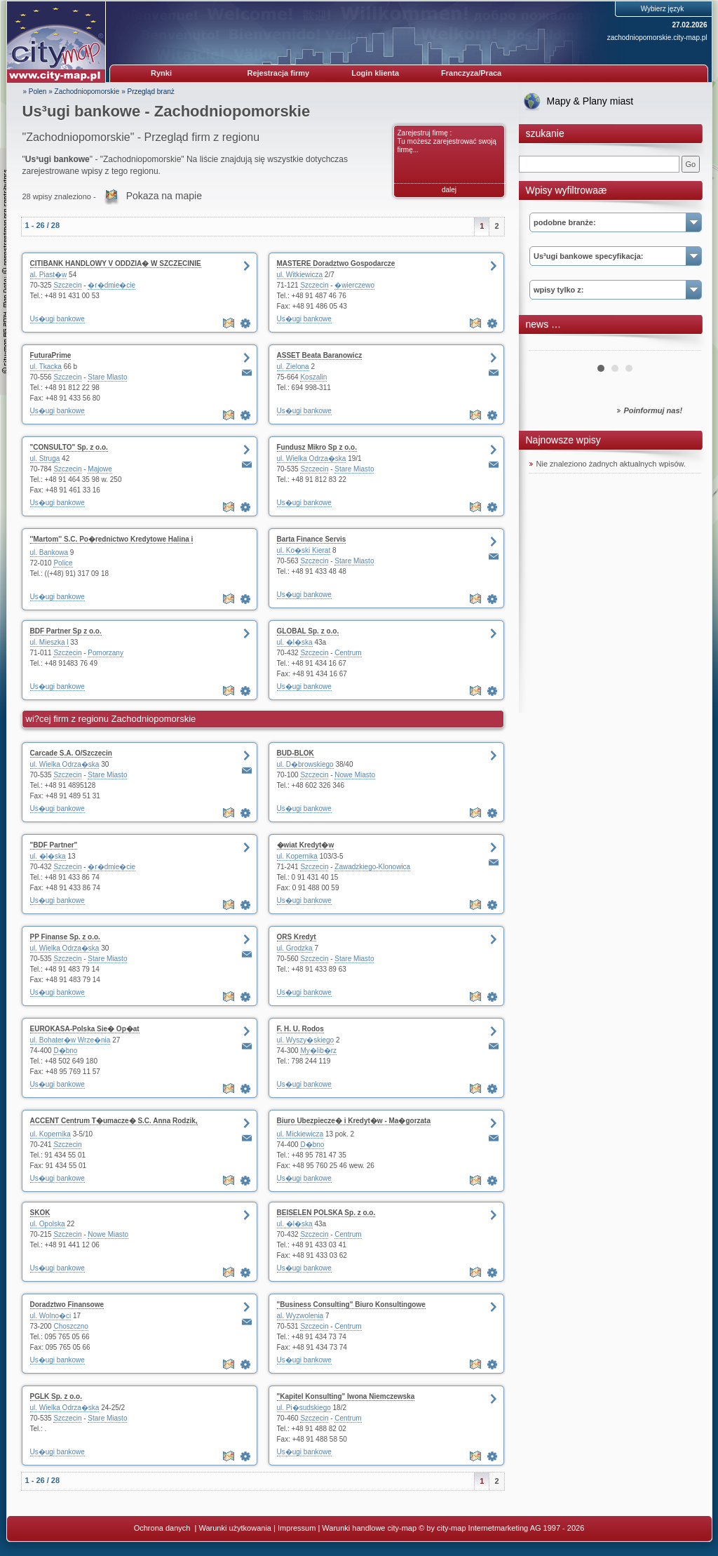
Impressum (297, 1528)
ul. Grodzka (295, 948)
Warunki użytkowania (234, 1528)
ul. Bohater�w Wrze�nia (70, 1040)
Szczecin (67, 285)
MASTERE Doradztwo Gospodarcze (336, 263)
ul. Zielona (293, 366)
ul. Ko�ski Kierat (304, 550)
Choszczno (70, 1326)
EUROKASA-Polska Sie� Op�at (85, 1029)
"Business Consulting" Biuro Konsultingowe (351, 1304)
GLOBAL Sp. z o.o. (308, 631)
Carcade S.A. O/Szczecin (71, 753)
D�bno (65, 1050)
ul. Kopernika (297, 856)
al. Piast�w (48, 275)
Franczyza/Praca (471, 73)
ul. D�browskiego (305, 764)
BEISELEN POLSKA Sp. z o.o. (326, 1212)
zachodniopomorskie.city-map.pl (657, 37)
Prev (547, 345)
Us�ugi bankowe (57, 319)
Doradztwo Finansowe (67, 1304)
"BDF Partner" (54, 845)
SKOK (40, 1212)
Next (683, 345)
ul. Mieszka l (49, 642)
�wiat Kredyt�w (305, 845)
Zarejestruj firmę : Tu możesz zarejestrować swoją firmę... (447, 141)
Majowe (99, 469)
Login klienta (375, 73)
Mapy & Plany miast (590, 101)
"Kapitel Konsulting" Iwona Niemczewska (346, 1396)
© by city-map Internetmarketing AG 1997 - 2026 (501, 1528)
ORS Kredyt (296, 937)
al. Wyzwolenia (300, 1316)
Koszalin (313, 377)
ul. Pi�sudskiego (304, 1407)
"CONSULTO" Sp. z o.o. (69, 447)
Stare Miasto (107, 377)
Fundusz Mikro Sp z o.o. (317, 447)
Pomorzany (105, 653)
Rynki (161, 73)
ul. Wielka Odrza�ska (311, 458)
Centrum (347, 653)
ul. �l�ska (295, 642)
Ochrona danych (163, 1528)
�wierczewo (354, 285)
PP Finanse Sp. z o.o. (65, 937)
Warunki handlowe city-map (369, 1528)
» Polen (35, 91)
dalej (449, 190)
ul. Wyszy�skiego (305, 1040)
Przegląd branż (151, 91)
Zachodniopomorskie (87, 91)
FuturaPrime (51, 355)
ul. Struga (45, 458)
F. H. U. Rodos (300, 1029)
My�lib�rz (318, 1050)
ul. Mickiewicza (300, 1134)
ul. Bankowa (49, 552)
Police (62, 563)
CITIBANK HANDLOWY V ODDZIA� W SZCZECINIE (115, 263)
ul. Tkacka (46, 366)
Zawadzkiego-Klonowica (372, 867)
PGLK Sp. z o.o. (56, 1396)
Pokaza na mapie (164, 195)
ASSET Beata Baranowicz (320, 355)
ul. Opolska (47, 1224)
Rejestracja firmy (279, 73)
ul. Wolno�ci (51, 1316)
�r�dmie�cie (111, 285)
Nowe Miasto (354, 775)
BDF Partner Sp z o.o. (66, 631)
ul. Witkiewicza (300, 275)
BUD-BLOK (295, 753)
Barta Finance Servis (311, 539)
